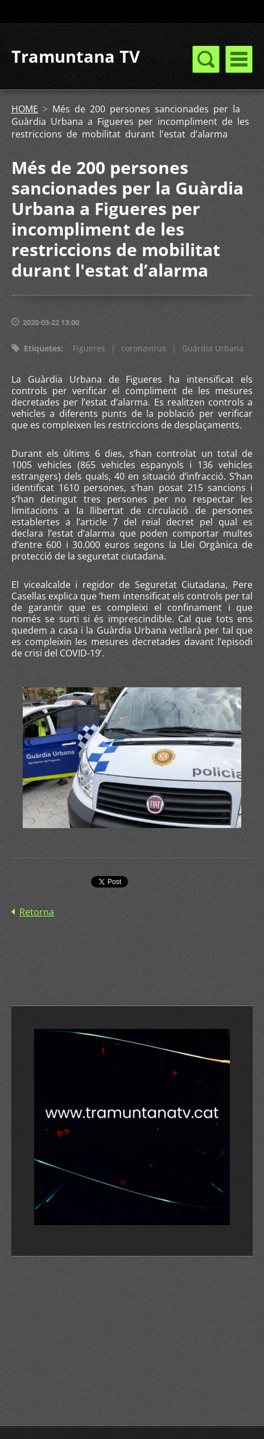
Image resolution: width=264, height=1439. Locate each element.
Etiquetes (42, 348)
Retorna (36, 912)
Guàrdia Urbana (213, 348)
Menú (239, 59)
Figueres (89, 348)
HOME (24, 109)
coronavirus (143, 348)
